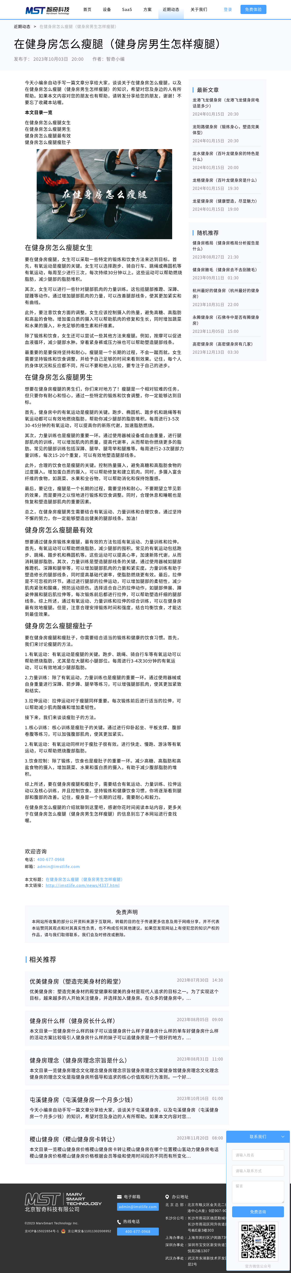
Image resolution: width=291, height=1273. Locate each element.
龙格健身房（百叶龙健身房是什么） (226, 180)
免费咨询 (258, 1212)
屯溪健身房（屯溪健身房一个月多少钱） (83, 1100)
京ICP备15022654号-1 (42, 1231)
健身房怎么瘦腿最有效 (48, 136)
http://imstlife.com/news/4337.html (83, 885)
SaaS (127, 9)
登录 (228, 9)
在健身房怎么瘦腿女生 (48, 122)
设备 (107, 9)
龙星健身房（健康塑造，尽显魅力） (226, 201)
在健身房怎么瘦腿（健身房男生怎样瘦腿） (85, 879)
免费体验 (253, 9)
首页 (87, 9)
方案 (147, 9)
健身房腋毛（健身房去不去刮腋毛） (226, 270)
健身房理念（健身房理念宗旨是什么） (80, 1060)
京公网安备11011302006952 (89, 1231)
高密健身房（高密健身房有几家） (224, 344)
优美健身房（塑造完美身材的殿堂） (77, 981)
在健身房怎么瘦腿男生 (48, 129)
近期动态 (171, 9)
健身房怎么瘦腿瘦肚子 (48, 142)
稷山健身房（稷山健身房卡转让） (74, 1139)
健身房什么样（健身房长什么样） (74, 1021)
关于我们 (199, 9)
